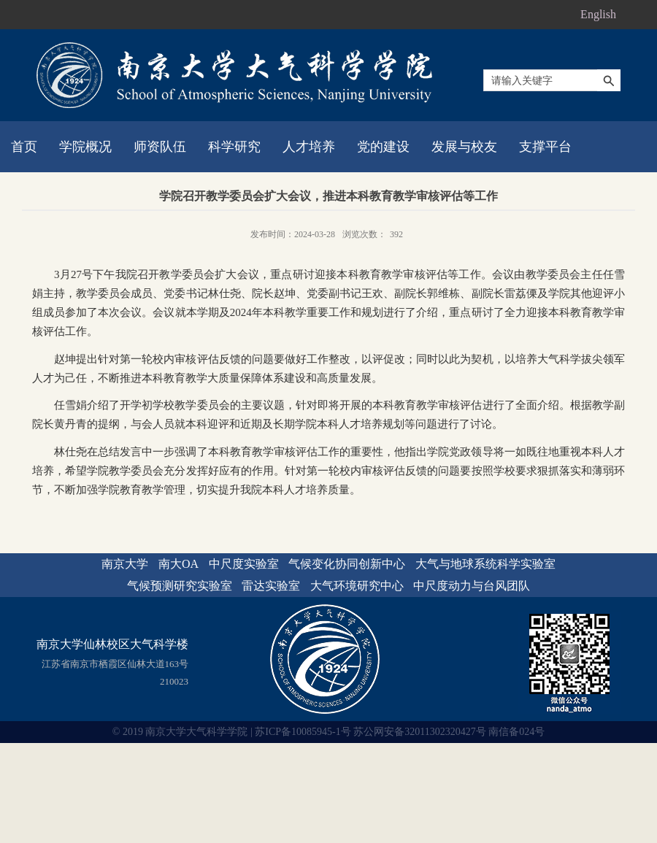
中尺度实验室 (244, 564)
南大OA (178, 564)
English (598, 14)
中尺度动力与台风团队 (471, 586)
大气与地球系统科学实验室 (485, 564)
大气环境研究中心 (357, 586)
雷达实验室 (271, 586)
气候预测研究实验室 (179, 586)
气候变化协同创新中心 (346, 564)
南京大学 (124, 564)
